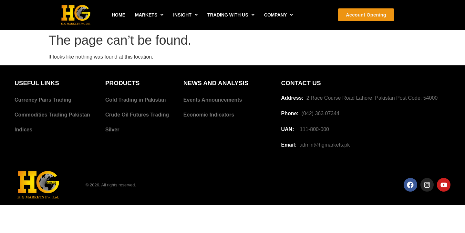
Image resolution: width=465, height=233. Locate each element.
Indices (23, 129)
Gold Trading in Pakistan (135, 100)
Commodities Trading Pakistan (52, 114)
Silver (112, 129)
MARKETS (149, 14)
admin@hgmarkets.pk (324, 145)
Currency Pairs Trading (43, 100)
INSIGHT (185, 14)
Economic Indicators (208, 114)
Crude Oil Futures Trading (137, 114)
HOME (118, 14)
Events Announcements (212, 100)
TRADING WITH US (230, 14)
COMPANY (278, 14)
